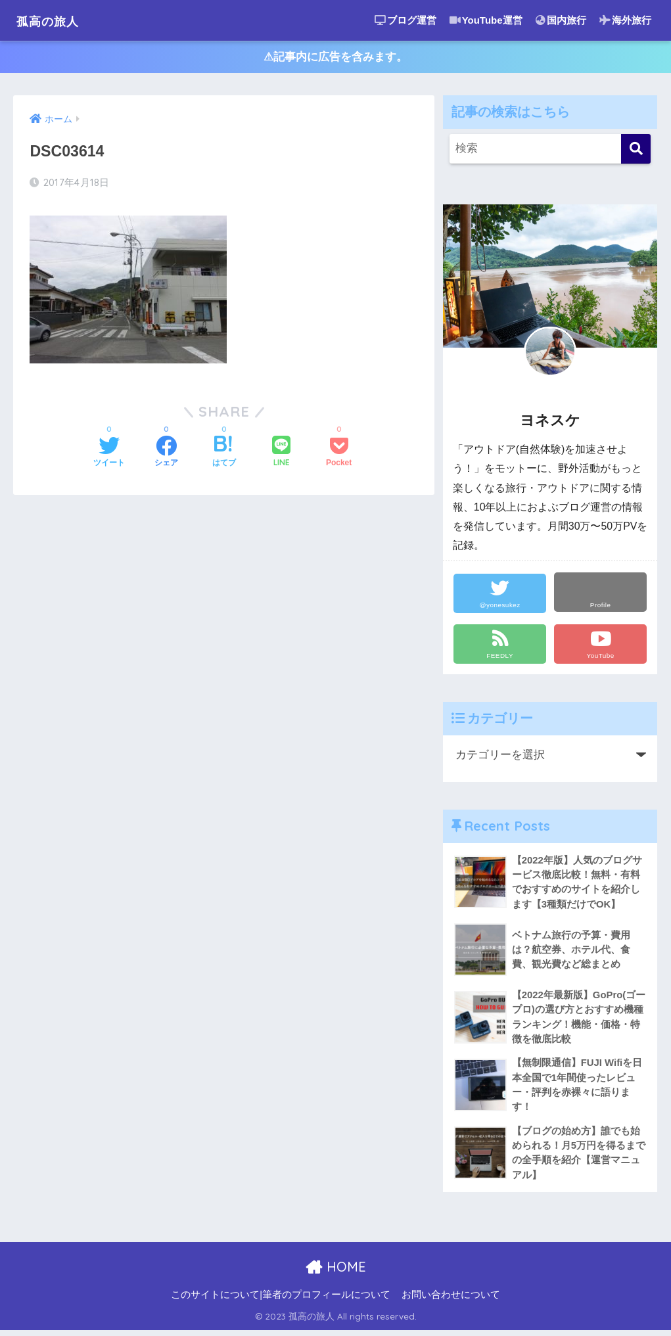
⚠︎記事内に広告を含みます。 (335, 58)
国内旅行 (561, 20)
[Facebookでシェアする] (166, 454)
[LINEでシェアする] (281, 454)
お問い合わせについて (451, 1300)
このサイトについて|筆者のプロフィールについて (280, 1300)
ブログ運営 (405, 20)
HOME (335, 1272)
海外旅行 (625, 20)
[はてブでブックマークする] (224, 454)
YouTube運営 (486, 20)
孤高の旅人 (56, 20)
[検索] (636, 151)
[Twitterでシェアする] (109, 454)
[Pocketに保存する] (339, 454)
